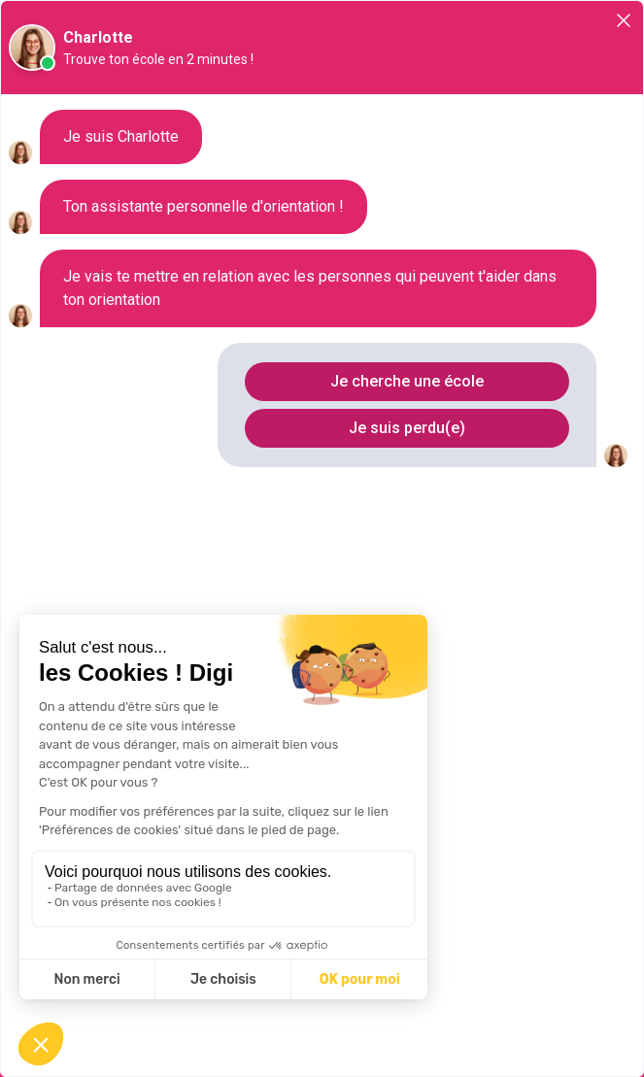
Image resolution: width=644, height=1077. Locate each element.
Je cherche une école (407, 381)
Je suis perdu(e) (407, 428)
